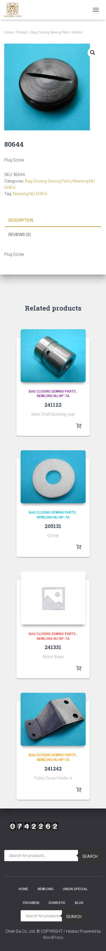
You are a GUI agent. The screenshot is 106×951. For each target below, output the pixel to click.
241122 (53, 404)
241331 (53, 647)
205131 (53, 526)
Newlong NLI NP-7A (53, 396)
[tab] (53, 220)
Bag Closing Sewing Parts (50, 32)
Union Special (75, 889)
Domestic (57, 903)
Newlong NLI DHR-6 (30, 193)
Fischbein (31, 903)
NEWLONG (45, 889)
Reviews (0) (19, 234)
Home (8, 32)
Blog (79, 903)
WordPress (53, 937)
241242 (53, 768)
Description (20, 220)
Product (22, 32)
